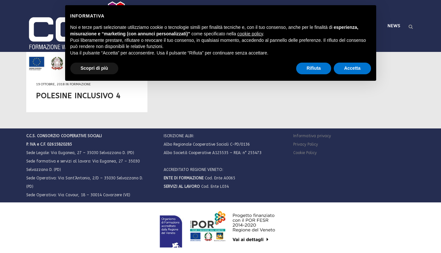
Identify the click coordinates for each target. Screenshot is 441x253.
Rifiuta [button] (314, 68)
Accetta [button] (352, 68)
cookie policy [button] (250, 33)
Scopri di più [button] (94, 68)
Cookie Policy (305, 153)
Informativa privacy (312, 136)
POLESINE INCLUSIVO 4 (78, 95)
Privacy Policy (305, 144)
